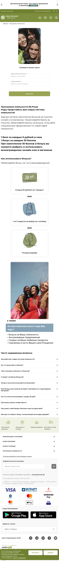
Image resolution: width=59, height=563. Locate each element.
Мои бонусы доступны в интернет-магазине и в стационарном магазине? (26, 390)
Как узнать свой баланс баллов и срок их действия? (22, 408)
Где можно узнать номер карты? (14, 402)
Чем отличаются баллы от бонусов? (15, 371)
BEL (57, 11)
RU (54, 11)
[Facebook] (49, 538)
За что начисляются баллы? (12, 365)
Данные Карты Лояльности (19, 73)
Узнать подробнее (19, 558)
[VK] (43, 538)
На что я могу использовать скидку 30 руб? (18, 397)
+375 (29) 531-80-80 (38, 475)
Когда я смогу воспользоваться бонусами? (18, 383)
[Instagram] (30, 538)
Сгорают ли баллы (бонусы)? (12, 377)
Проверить (29, 94)
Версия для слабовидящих (43, 11)
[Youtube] (55, 538)
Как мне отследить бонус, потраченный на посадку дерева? (25, 414)
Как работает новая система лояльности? (18, 359)
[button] (57, 1)
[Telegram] (37, 538)
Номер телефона (16, 81)
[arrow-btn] (53, 466)
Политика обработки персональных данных (17, 456)
